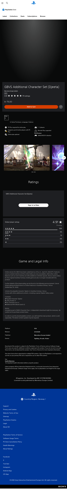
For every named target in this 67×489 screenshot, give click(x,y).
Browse (42, 16)
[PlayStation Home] (33, 3)
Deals (22, 16)
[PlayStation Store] (10, 9)
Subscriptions (32, 16)
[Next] (64, 157)
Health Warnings (9, 361)
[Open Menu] (2, 3)
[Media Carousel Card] (27, 158)
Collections (14, 16)
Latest (5, 16)
